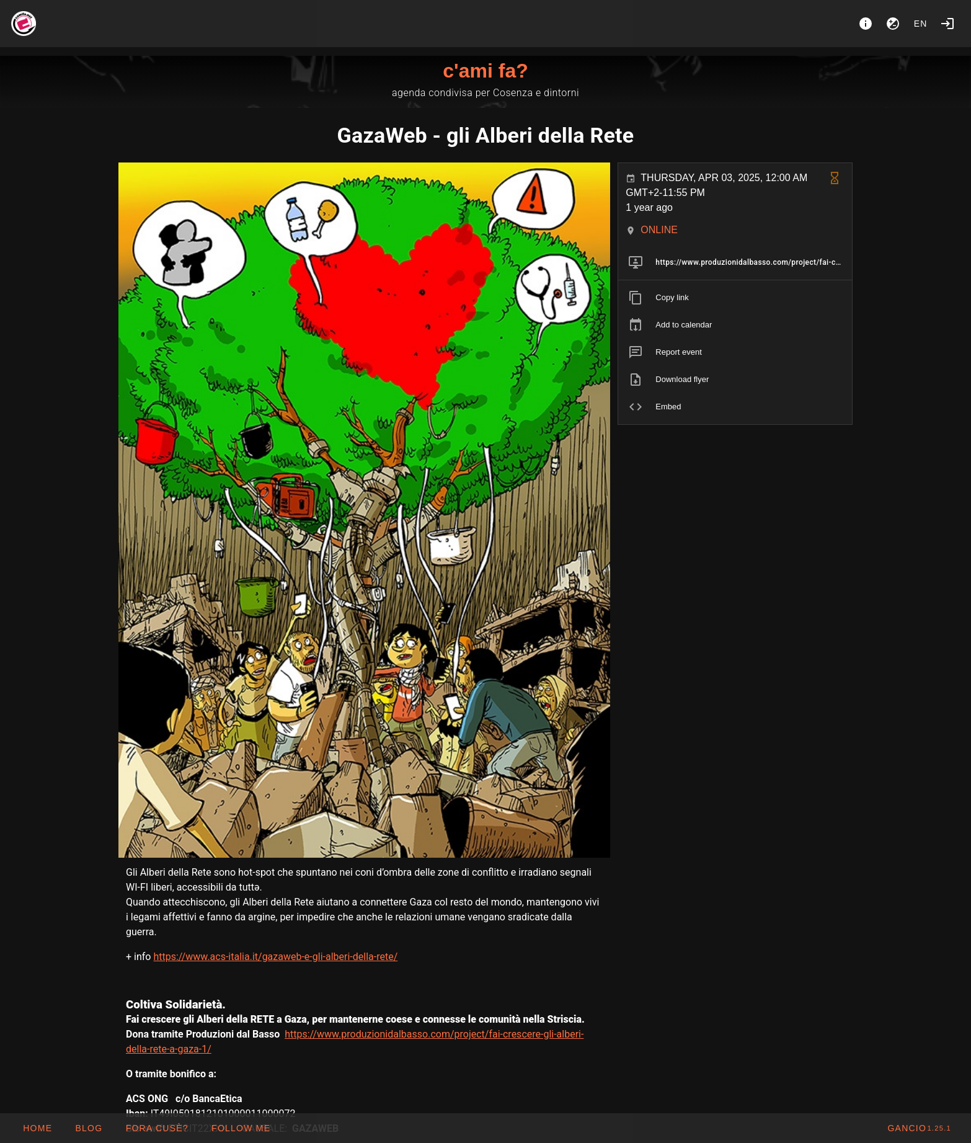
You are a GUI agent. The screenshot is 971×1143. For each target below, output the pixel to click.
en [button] (921, 24)
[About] (865, 23)
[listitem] (735, 262)
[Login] (947, 23)
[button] (156, 1128)
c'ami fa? (485, 71)
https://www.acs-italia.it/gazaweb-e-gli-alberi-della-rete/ (275, 957)
